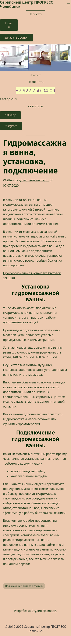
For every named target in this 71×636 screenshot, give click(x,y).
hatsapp (10, 115)
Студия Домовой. (44, 611)
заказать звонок (16, 37)
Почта (8, 25)
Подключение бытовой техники (24, 586)
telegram (11, 126)
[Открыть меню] (68, 4)
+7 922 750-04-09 (35, 90)
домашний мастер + (34, 180)
